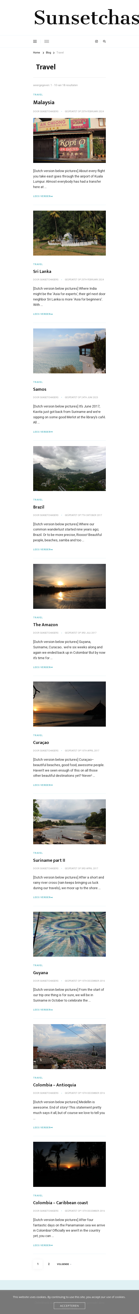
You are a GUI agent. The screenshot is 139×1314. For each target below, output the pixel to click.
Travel (38, 94)
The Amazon (45, 625)
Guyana (40, 973)
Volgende (64, 1264)
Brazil (38, 507)
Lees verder (43, 196)
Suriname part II (49, 860)
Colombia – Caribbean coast (60, 1203)
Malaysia (43, 102)
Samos (39, 389)
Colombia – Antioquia (54, 1085)
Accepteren (69, 1305)
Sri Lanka (42, 271)
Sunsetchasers (49, 111)
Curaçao (41, 742)
